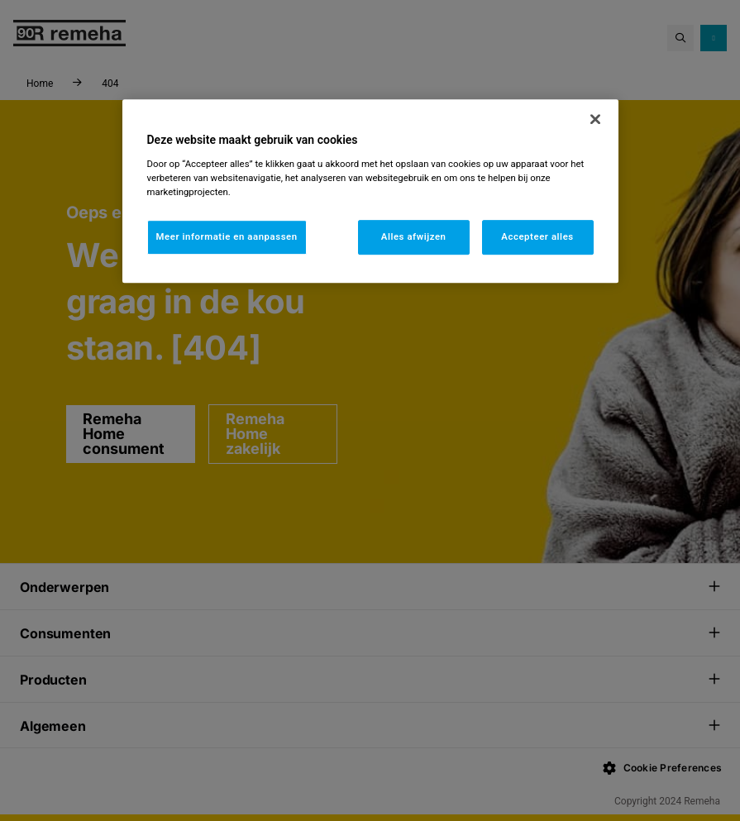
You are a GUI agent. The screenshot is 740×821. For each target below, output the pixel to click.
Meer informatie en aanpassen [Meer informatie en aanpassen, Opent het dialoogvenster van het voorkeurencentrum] (227, 236)
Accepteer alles (537, 236)
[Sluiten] (595, 119)
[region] (370, 191)
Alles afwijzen (413, 236)
